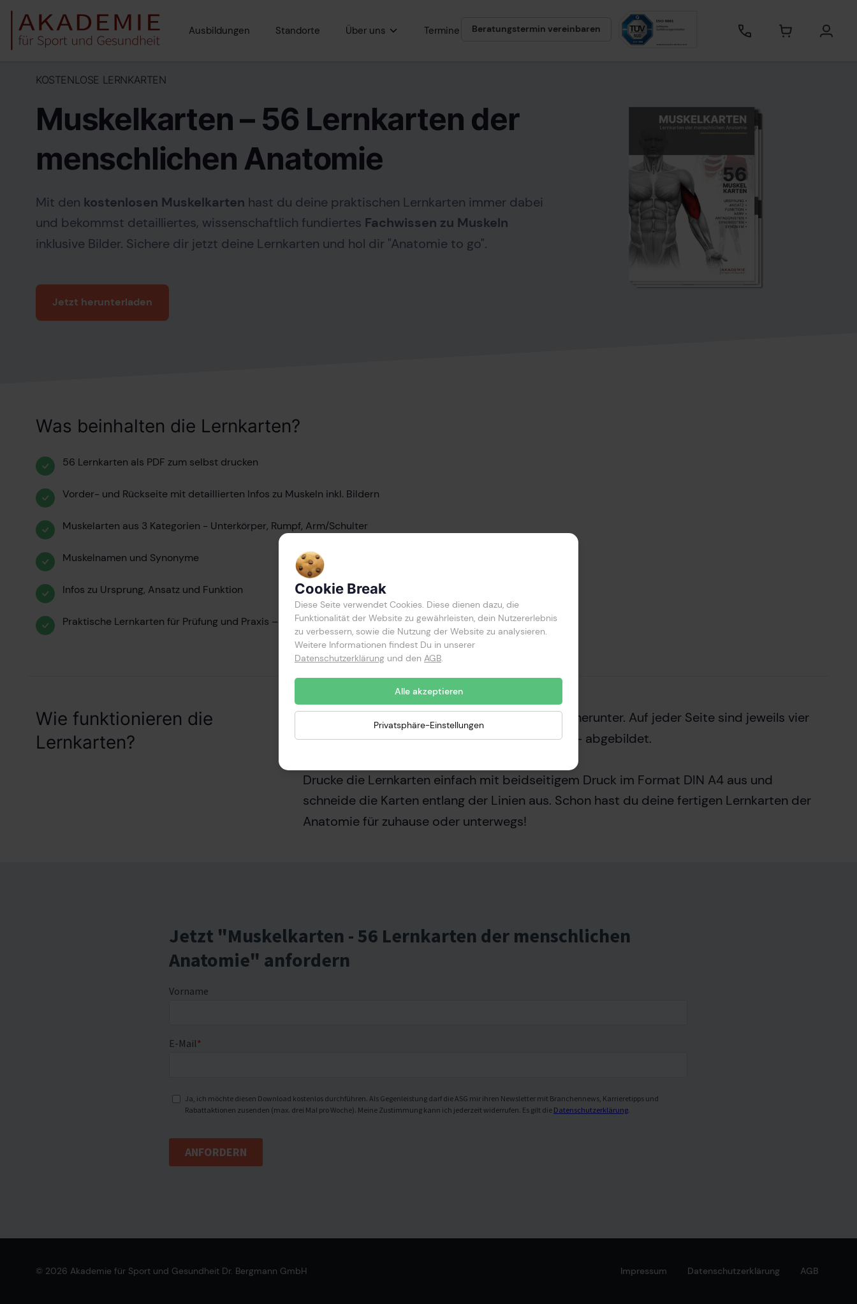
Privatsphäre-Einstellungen (429, 725)
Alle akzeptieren (429, 691)
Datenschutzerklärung (340, 658)
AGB (432, 658)
